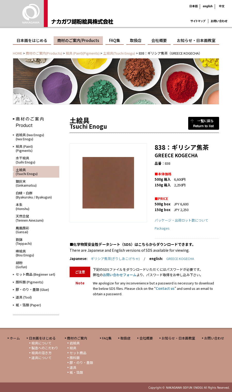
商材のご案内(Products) (44, 53)
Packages (162, 228)
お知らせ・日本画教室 (196, 40)
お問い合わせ (214, 338)
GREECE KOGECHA (180, 258)
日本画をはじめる (31, 40)
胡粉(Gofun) (21, 264)
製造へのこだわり (44, 347)
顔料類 (75, 357)
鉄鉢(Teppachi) (24, 241)
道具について (41, 357)
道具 (73, 367)
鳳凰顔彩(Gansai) (22, 229)
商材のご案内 (77, 338)
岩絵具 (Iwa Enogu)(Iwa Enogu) (30, 136)
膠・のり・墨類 (81, 362)
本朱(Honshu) (22, 206)
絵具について (41, 343)
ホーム (15, 338)
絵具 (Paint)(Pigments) (83, 53)
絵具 (73, 347)
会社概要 (159, 40)
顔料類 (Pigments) (29, 282)
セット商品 (78, 352)
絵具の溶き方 (41, 352)
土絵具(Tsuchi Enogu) (119, 53)
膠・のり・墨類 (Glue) (32, 289)
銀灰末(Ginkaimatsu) (26, 183)
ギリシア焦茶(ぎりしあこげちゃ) (115, 258)
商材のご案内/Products (78, 40)
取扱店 (136, 40)
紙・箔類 (76, 372)
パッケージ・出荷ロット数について (181, 220)
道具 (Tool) (24, 297)
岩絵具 (75, 343)
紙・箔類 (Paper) (28, 304)
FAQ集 (114, 40)
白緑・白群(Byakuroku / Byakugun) (34, 194)
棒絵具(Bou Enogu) (25, 253)
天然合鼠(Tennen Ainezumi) (30, 218)
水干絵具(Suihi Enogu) (25, 159)
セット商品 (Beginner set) (35, 274)
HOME (17, 53)
